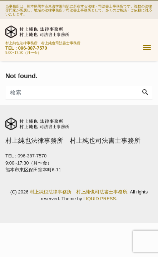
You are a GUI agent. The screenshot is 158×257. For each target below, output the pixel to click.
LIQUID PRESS (99, 198)
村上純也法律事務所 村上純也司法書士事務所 (78, 192)
